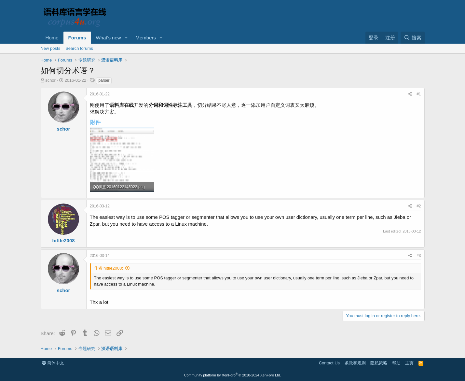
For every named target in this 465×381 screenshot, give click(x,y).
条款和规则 (355, 362)
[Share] (410, 94)
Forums (77, 37)
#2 (419, 206)
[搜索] (412, 38)
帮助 (396, 362)
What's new (108, 37)
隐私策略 (378, 362)
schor (50, 80)
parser (103, 80)
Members (145, 37)
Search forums (79, 48)
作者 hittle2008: (108, 268)
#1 (419, 94)
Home (52, 37)
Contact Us (329, 362)
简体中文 (53, 362)
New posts (51, 48)
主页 (409, 362)
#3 (419, 255)
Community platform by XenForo (232, 375)
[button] (125, 38)
